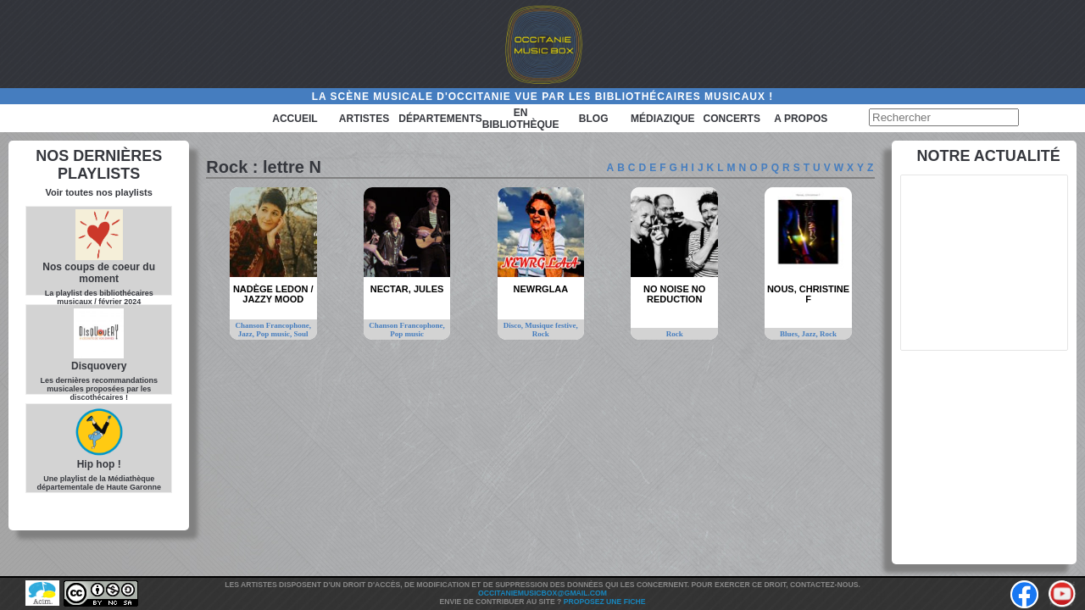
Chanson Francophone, (273, 325)
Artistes (364, 119)
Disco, (515, 325)
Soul (301, 334)
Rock (540, 334)
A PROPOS (800, 119)
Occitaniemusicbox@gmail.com (542, 593)
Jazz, (247, 334)
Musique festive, (551, 325)
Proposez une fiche (605, 601)
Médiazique (662, 119)
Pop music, (274, 334)
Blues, (791, 334)
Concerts (732, 119)
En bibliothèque (520, 118)
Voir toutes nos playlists (99, 192)
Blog (594, 119)
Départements (439, 119)
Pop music (407, 334)
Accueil (294, 119)
